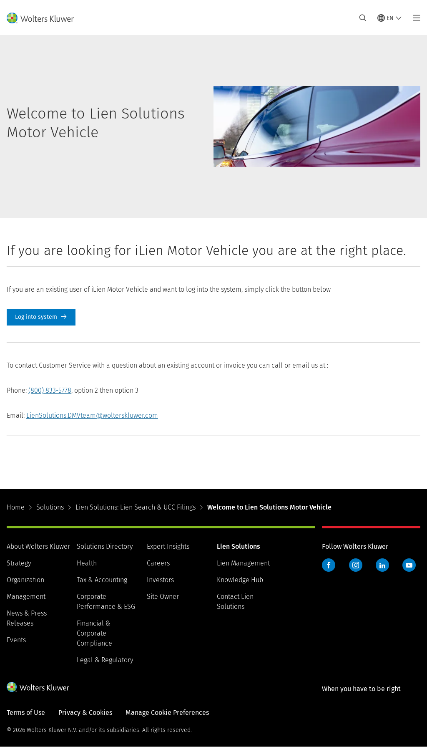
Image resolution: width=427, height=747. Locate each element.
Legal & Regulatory (105, 660)
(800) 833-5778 (49, 390)
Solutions (50, 507)
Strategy (19, 563)
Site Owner (163, 597)
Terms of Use (26, 713)
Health (87, 563)
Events (16, 640)
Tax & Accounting (102, 580)
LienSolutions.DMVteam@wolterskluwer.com (92, 415)
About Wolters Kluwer (38, 546)
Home (16, 507)
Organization (25, 580)
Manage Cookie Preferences (167, 713)
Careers (158, 563)
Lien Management (243, 563)
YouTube (409, 565)
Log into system (41, 317)
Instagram (355, 565)
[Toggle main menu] (414, 18)
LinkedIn (382, 565)
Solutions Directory (105, 546)
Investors (160, 580)
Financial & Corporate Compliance (94, 633)
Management (26, 597)
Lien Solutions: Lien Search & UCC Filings (135, 507)
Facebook (328, 565)
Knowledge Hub (240, 580)
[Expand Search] (362, 18)
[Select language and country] (389, 18)
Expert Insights (168, 546)
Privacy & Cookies (85, 713)
